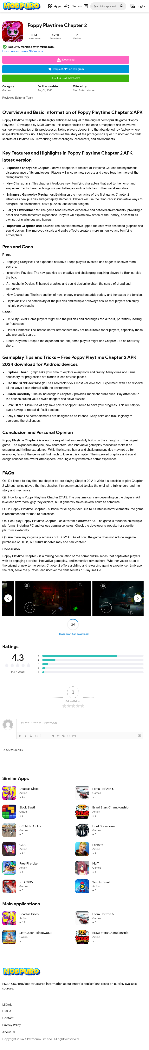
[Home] (21, 6)
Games (6, 89)
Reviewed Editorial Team (17, 96)
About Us (8, 1031)
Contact (8, 1017)
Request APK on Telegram (66, 68)
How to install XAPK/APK (65, 77)
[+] (74, 734)
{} (68, 734)
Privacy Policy (11, 1024)
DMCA (6, 1010)
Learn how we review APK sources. (23, 50)
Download (65, 59)
